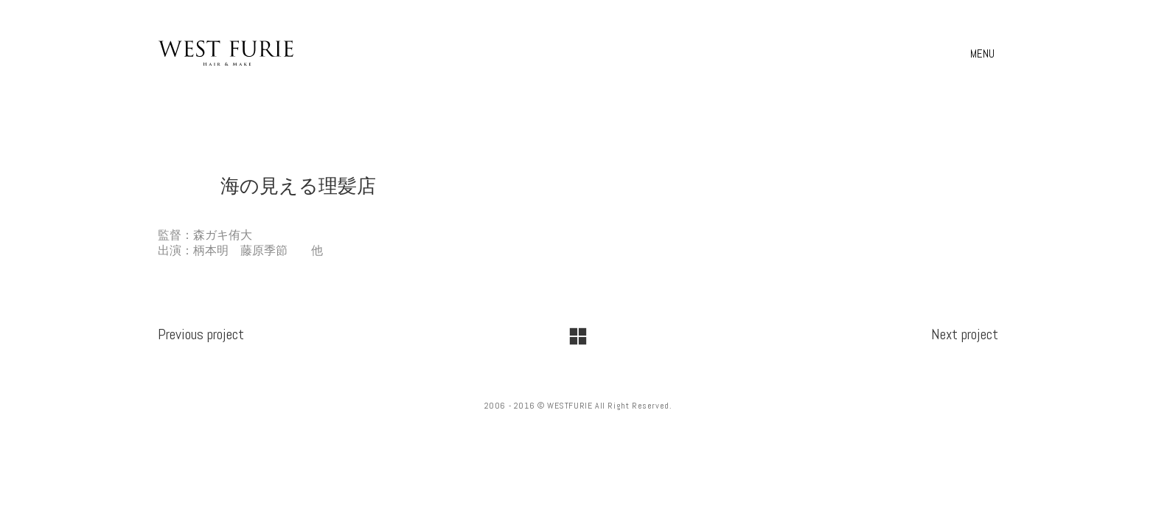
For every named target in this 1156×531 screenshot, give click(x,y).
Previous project (201, 334)
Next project (964, 334)
